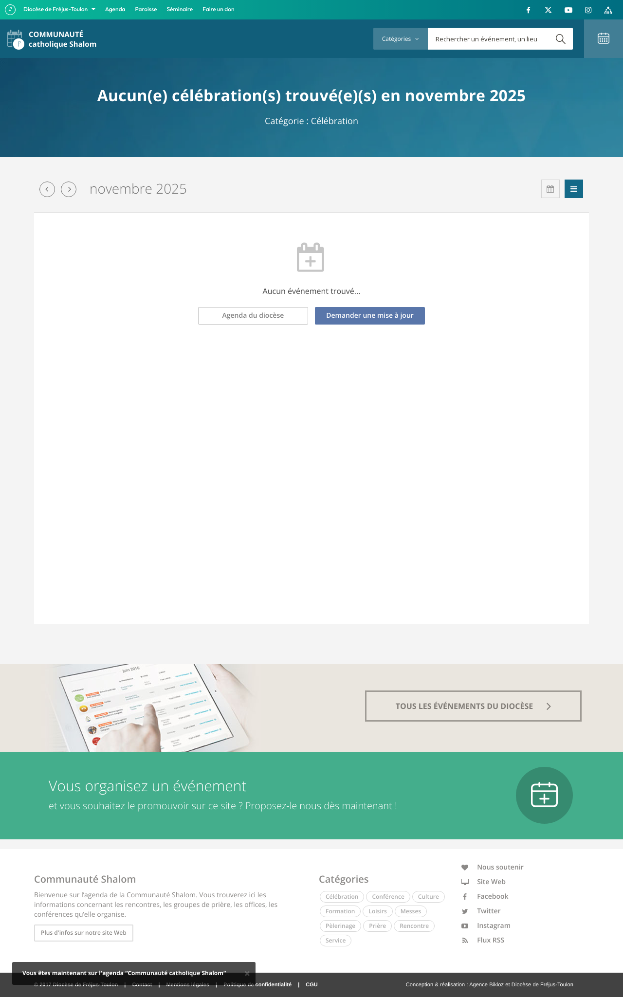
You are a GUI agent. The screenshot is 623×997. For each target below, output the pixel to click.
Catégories (400, 39)
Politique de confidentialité (257, 985)
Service (336, 940)
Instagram (486, 925)
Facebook (485, 896)
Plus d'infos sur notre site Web (84, 932)
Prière (377, 926)
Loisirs (377, 911)
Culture (428, 896)
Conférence (388, 896)
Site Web (483, 882)
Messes (411, 911)
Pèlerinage (340, 926)
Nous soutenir (492, 867)
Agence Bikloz (486, 985)
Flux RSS (483, 940)
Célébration (342, 896)
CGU (311, 985)
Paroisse (146, 9)
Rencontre (414, 926)
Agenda (115, 9)
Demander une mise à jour (370, 315)
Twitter (481, 911)
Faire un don (218, 9)
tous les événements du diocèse (473, 706)
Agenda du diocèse (253, 315)
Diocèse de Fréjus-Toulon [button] (56, 9)
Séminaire (180, 9)
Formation (340, 911)
